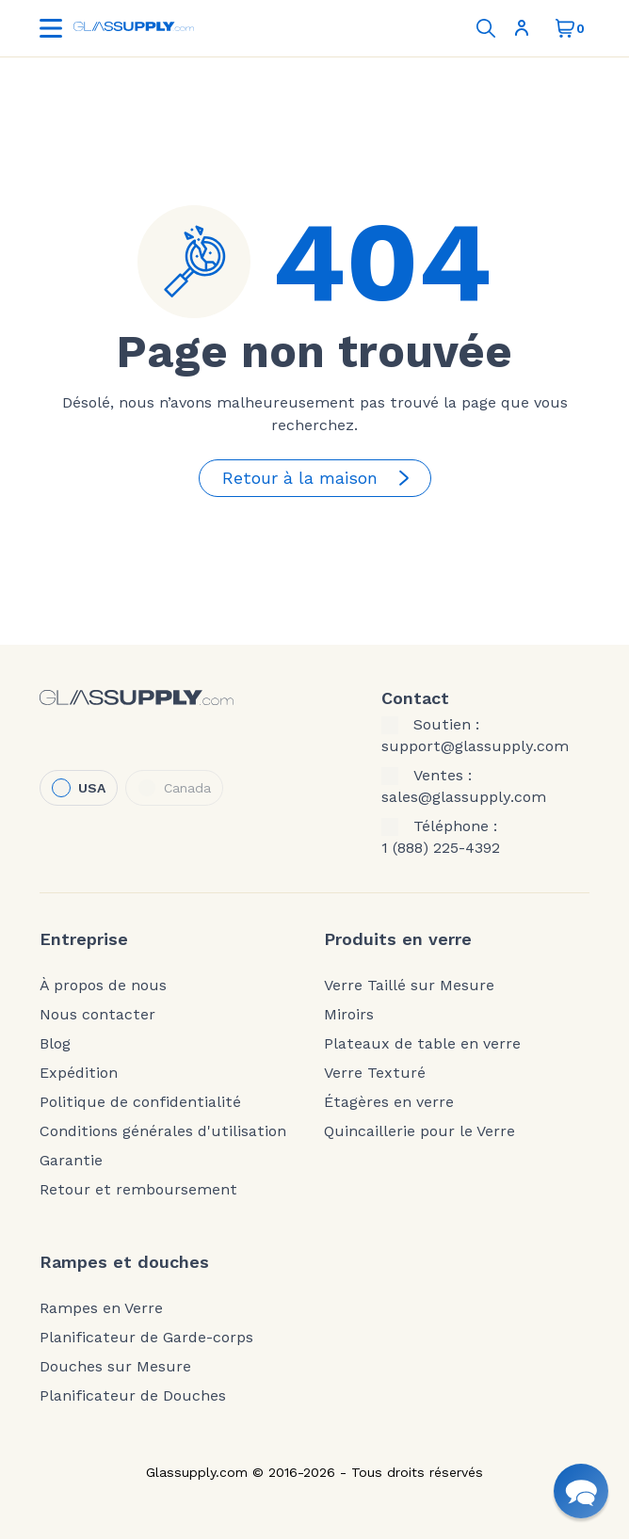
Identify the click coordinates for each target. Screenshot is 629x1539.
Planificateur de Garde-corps (146, 1337)
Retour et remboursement (138, 1189)
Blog (55, 1043)
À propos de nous (103, 985)
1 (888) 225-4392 (440, 848)
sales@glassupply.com (463, 797)
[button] (581, 1491)
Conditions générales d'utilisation (163, 1131)
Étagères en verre (389, 1102)
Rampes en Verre (101, 1308)
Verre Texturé (375, 1073)
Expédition (79, 1073)
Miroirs (349, 1014)
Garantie (71, 1160)
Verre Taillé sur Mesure (409, 985)
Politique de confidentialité (140, 1102)
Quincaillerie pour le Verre (419, 1131)
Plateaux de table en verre (422, 1043)
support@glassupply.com (475, 746)
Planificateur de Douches (133, 1395)
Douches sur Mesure (115, 1366)
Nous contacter (97, 1014)
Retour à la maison (318, 478)
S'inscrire (521, 28)
